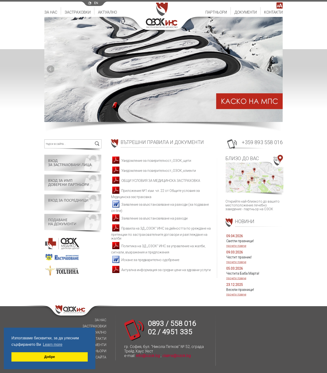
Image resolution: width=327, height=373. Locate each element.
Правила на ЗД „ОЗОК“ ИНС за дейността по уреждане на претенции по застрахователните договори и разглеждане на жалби (161, 233)
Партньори (216, 12)
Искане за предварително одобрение (145, 260)
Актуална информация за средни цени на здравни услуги (161, 270)
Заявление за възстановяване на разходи (149, 218)
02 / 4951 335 (170, 332)
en (96, 3)
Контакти (273, 12)
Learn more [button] (52, 344)
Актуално (107, 12)
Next (276, 69)
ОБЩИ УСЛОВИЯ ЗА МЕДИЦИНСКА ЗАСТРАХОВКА (155, 181)
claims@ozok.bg (176, 355)
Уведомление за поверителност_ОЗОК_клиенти (153, 171)
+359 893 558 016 (262, 142)
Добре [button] (49, 357)
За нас (50, 12)
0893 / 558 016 (172, 323)
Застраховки (78, 12)
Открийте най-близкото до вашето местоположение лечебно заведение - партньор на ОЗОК (254, 182)
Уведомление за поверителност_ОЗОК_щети (151, 161)
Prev (50, 69)
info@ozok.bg (148, 355)
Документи (245, 12)
